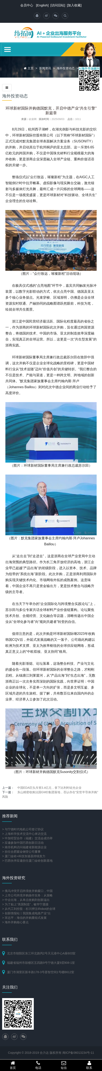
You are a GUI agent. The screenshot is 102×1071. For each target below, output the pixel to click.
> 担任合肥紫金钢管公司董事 (21, 851)
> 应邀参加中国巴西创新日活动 (23, 842)
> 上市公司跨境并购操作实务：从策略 (27, 895)
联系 (89, 1065)
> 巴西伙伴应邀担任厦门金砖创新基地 (27, 860)
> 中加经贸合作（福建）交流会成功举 (27, 838)
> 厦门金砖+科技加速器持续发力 (23, 856)
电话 (38, 1065)
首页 (12, 1065)
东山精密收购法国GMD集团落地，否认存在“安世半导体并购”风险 (50, 794)
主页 (31, 68)
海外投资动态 (66, 68)
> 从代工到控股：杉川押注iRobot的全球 (28, 908)
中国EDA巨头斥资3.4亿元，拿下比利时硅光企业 (49, 787)
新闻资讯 (45, 68)
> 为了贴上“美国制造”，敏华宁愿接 (25, 904)
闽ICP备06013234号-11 (78, 1052)
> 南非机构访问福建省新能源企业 (24, 847)
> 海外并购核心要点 (15, 922)
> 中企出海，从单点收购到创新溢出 (26, 900)
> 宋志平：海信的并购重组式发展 (24, 917)
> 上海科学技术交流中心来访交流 (24, 833)
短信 (64, 1065)
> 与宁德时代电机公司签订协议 (23, 829)
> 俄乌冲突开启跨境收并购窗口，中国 (27, 891)
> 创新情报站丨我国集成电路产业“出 (26, 913)
